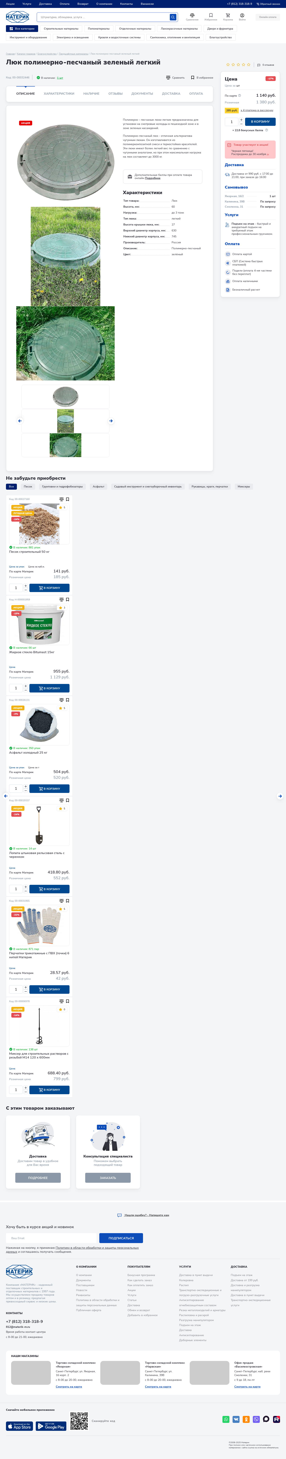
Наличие (91, 93)
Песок (28, 486)
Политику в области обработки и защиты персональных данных (72, 1250)
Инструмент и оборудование (28, 37)
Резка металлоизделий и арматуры (202, 1310)
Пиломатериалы (99, 29)
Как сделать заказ (140, 1280)
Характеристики (59, 93)
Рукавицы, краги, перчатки (210, 486)
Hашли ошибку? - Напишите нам (143, 1215)
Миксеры (244, 486)
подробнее (38, 1179)
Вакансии (147, 4)
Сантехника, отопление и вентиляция (175, 37)
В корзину (260, 122)
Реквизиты (83, 1295)
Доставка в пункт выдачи (196, 1275)
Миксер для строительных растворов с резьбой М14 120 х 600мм (39, 1057)
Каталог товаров (26, 53)
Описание (25, 93)
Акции (10, 4)
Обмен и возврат (139, 1310)
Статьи (132, 1300)
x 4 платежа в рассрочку (257, 110)
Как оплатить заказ (140, 1285)
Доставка (45, 4)
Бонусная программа (141, 1275)
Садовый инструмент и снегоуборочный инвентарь (148, 486)
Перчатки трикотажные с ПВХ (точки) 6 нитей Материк (39, 956)
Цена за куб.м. (36, 566)
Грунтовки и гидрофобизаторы (62, 486)
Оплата (65, 4)
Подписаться (121, 1238)
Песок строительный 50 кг (29, 552)
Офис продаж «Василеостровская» (248, 1365)
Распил (184, 1285)
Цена (12, 667)
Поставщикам (85, 1285)
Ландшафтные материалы (73, 53)
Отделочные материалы (135, 29)
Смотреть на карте (69, 1387)
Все (11, 486)
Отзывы (115, 93)
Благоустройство (221, 37)
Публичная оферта (88, 1310)
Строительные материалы (61, 29)
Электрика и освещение (73, 37)
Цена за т (33, 768)
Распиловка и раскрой (194, 1315)
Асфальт (98, 486)
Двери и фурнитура (220, 29)
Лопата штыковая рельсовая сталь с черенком (37, 856)
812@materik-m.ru (18, 1327)
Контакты (126, 4)
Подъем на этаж (190, 1325)
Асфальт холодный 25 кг (28, 753)
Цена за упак (16, 566)
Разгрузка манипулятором (196, 1320)
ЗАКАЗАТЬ (108, 1179)
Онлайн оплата (267, 17)
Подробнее (152, 178)
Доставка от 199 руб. (244, 1280)
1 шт (60, 78)
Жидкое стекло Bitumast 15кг (31, 653)
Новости (81, 1290)
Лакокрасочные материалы (179, 29)
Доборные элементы (192, 1340)
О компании (104, 4)
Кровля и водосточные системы (119, 37)
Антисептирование (191, 1335)
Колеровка (186, 1280)
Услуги (26, 4)
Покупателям (139, 1267)
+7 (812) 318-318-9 (239, 4)
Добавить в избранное (143, 1315)
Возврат (82, 4)
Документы (142, 93)
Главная (10, 53)
